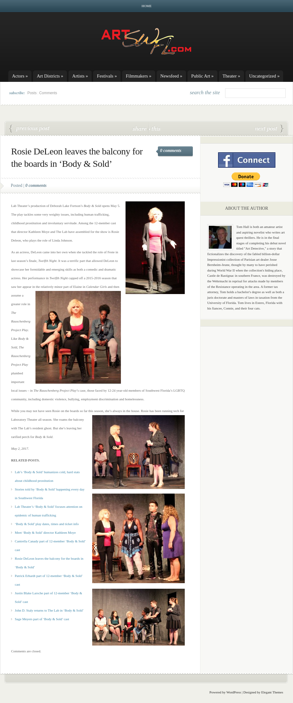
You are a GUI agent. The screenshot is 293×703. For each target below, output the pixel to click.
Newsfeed (171, 76)
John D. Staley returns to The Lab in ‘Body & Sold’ (269, 129)
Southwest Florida (30, 498)
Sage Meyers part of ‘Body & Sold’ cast (42, 619)
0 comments (170, 150)
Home (146, 6)
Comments (48, 93)
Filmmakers (138, 76)
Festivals (107, 76)
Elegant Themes (272, 692)
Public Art (202, 76)
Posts (32, 93)
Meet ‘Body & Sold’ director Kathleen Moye (45, 532)
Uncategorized (264, 76)
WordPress (233, 692)
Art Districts (50, 76)
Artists (80, 76)
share (140, 128)
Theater (231, 76)
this (154, 128)
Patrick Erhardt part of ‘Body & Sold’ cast (29, 129)
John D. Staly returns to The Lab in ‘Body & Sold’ (49, 610)
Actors (20, 76)
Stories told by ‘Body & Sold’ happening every (47, 489)
